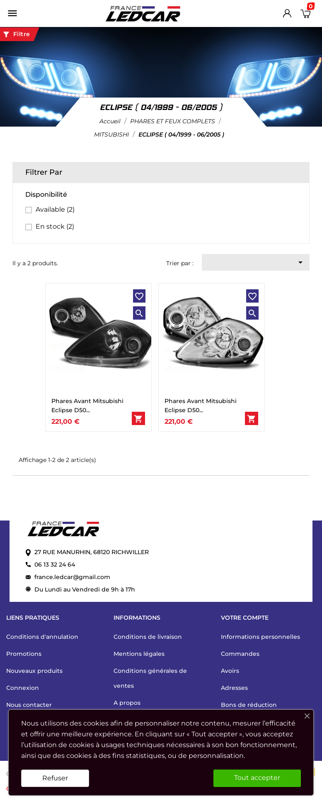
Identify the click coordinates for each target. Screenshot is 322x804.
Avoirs (230, 670)
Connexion (22, 688)
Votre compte (245, 617)
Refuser (55, 778)
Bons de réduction (249, 705)
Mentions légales (139, 653)
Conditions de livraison (148, 636)
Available (55, 209)
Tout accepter (257, 778)
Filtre (16, 34)
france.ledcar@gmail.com (72, 577)
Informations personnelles (260, 636)
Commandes (240, 653)
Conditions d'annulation (42, 636)
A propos (127, 702)
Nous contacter (29, 705)
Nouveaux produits (34, 670)
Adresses (234, 688)
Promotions (23, 653)
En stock (55, 226)
